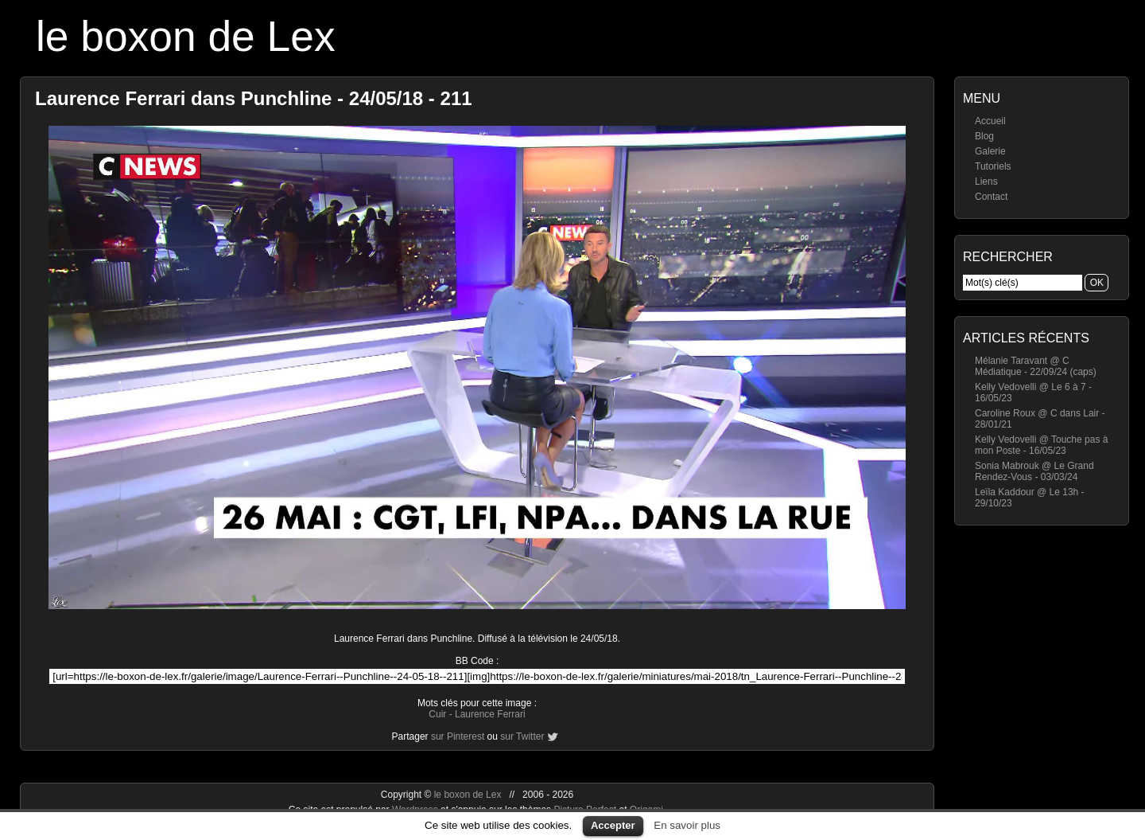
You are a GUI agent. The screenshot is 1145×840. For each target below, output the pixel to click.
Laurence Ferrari (490, 714)
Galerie (990, 151)
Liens (986, 181)
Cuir (437, 714)
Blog (984, 136)
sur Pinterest (457, 736)
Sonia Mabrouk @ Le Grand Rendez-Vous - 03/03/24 (1034, 471)
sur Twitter (522, 736)
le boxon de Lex (186, 36)
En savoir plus (687, 825)
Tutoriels (993, 166)
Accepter (613, 825)
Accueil (990, 121)
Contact (991, 196)
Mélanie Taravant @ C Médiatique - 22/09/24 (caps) (1035, 366)
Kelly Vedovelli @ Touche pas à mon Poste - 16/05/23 (1041, 445)
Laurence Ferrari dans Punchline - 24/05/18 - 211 (253, 98)
